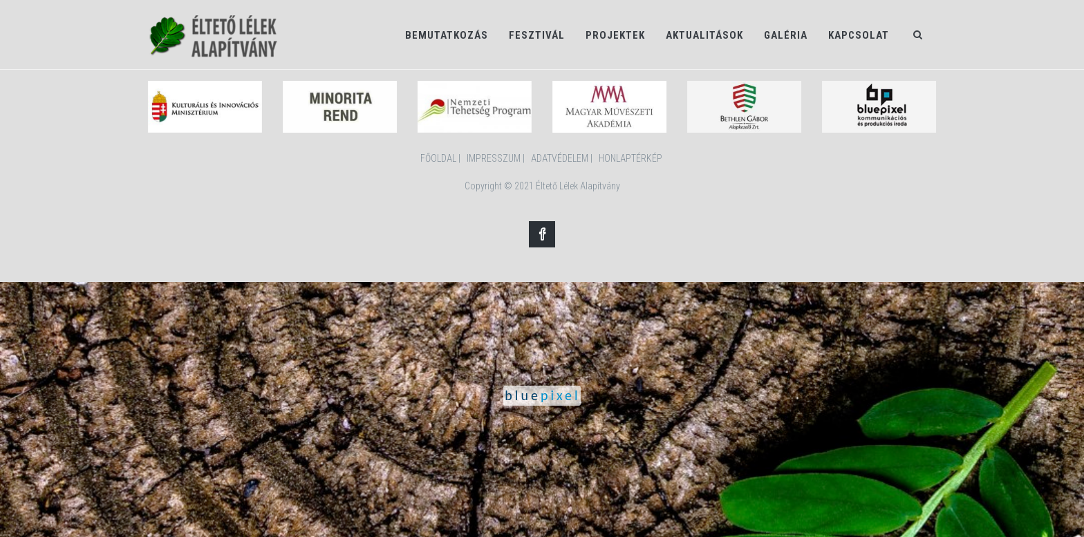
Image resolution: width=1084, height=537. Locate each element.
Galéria (785, 35)
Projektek (615, 35)
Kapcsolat (858, 35)
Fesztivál (537, 35)
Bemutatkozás (446, 35)
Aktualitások (704, 35)
